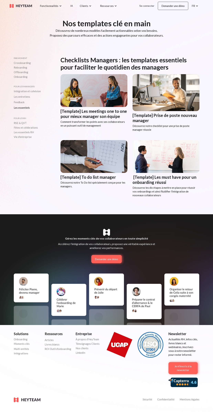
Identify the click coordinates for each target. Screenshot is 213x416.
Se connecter (146, 5)
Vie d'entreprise (23, 136)
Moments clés (22, 343)
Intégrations (21, 353)
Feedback (19, 102)
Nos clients (82, 348)
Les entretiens (22, 96)
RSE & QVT (20, 122)
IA (71, 5)
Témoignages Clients (88, 343)
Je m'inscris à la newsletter (183, 368)
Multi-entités (21, 348)
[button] (51, 6)
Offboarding (21, 72)
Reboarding (20, 67)
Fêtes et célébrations (26, 127)
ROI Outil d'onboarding (58, 348)
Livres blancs (52, 344)
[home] (21, 6)
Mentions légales (189, 399)
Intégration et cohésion (27, 91)
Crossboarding (22, 62)
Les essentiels (22, 107)
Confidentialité (165, 399)
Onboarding (21, 76)
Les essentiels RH (24, 132)
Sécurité (147, 399)
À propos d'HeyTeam (87, 339)
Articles (49, 339)
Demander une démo (173, 5)
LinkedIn (80, 352)
